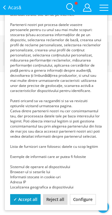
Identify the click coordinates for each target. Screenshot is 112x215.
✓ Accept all (25, 199)
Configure (83, 199)
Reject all (55, 199)
